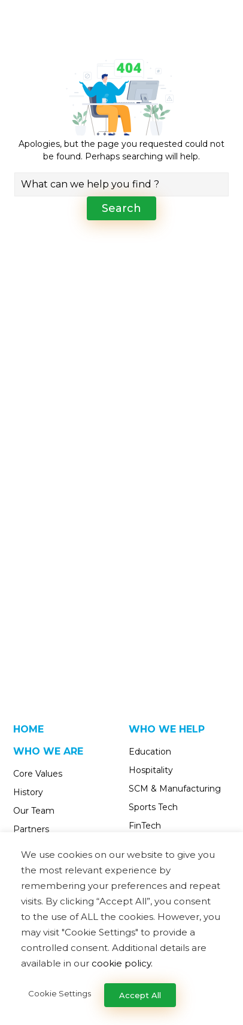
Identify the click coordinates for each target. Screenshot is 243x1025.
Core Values (37, 773)
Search (121, 208)
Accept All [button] (140, 995)
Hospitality (151, 770)
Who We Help (167, 729)
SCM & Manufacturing (175, 788)
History (28, 792)
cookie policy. (122, 963)
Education (150, 751)
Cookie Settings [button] (59, 993)
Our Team (33, 810)
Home (28, 729)
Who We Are (48, 751)
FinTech (145, 825)
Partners (31, 829)
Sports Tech (153, 807)
